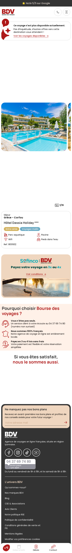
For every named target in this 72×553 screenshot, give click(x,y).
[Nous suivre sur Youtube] (36, 453)
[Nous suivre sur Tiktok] (27, 453)
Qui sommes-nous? (15, 487)
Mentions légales (14, 533)
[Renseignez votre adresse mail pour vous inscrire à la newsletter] (36, 423)
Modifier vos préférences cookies (22, 539)
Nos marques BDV (14, 492)
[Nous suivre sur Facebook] (9, 453)
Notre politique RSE (14, 514)
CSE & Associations (15, 503)
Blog (7, 498)
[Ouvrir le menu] (66, 12)
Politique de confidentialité (19, 519)
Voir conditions (36, 274)
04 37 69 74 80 (19, 461)
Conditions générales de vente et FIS (22, 527)
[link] (58, 12)
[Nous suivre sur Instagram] (18, 453)
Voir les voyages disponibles (31, 36)
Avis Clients (11, 509)
